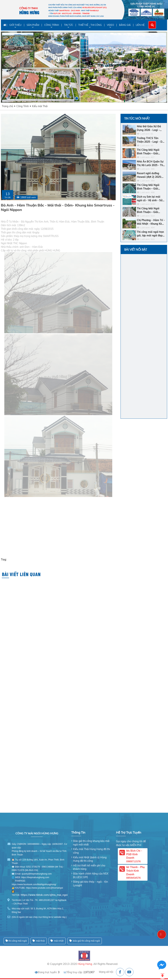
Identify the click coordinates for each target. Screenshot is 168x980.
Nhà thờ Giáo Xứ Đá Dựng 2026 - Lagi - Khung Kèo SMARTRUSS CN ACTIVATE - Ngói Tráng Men (149, 128)
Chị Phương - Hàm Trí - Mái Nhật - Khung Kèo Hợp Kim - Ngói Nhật (151, 222)
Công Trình (22, 106)
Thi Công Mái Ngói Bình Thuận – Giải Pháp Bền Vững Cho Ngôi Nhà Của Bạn (149, 151)
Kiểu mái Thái (39, 106)
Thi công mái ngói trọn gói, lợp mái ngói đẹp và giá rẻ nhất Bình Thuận (150, 233)
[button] (72, 98)
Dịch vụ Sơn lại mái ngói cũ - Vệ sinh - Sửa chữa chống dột (150, 198)
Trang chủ (7, 106)
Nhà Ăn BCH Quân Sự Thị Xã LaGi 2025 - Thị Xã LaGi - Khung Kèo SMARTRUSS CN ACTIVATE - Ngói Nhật (150, 163)
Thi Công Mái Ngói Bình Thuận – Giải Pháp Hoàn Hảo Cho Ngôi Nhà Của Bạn (149, 186)
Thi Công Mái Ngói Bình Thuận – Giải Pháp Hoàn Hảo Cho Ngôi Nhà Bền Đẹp (149, 210)
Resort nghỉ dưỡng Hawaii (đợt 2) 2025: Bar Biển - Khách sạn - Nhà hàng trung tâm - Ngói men (150, 175)
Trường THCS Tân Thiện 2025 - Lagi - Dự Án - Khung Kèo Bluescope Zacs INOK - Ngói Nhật (151, 140)
